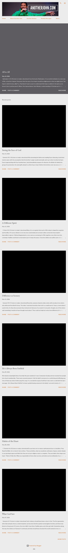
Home (4, 18)
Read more (62, 90)
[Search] (61, 3)
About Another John (16, 18)
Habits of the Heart (10, 441)
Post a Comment (13, 90)
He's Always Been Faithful (13, 368)
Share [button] (4, 90)
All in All (6, 72)
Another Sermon (31, 18)
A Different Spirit (9, 223)
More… (58, 18)
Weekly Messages (46, 18)
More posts (62, 539)
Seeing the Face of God (11, 150)
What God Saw (8, 514)
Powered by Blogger (34, 545)
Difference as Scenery (11, 295)
